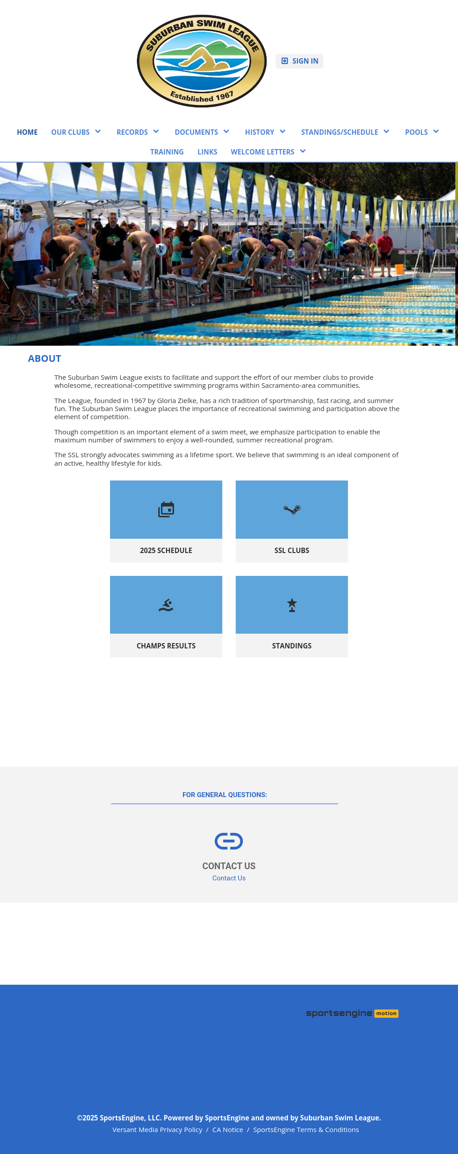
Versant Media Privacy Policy (158, 1129)
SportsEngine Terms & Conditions (306, 1129)
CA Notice (227, 1129)
